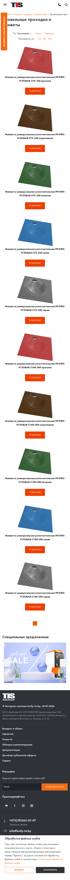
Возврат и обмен (12, 729)
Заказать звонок (18, 824)
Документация (11, 750)
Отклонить (50, 870)
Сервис (6, 761)
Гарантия (7, 734)
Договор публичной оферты (19, 755)
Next (64, 663)
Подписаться (54, 787)
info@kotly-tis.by (20, 831)
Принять (19, 870)
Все (50, 39)
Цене (38, 33)
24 (39, 39)
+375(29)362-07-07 (22, 820)
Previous (6, 663)
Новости (7, 739)
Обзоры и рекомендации (17, 745)
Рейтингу (49, 33)
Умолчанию (23, 33)
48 (44, 39)
